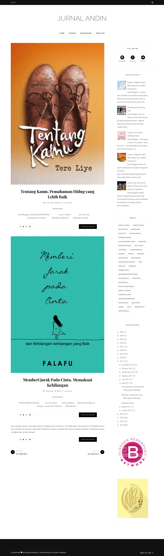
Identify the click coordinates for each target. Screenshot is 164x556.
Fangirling (142, 241)
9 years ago (49, 203)
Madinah (122, 253)
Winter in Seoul (124, 311)
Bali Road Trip (123, 229)
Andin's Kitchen (138, 225)
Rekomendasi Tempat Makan (128, 274)
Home (13, 2)
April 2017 (126, 383)
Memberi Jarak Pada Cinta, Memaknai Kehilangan (57, 382)
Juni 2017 (126, 379)
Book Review (85, 33)
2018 (122, 358)
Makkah (131, 253)
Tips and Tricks (123, 302)
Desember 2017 (128, 365)
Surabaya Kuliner (125, 294)
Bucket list (122, 233)
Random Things (124, 270)
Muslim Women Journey (127, 262)
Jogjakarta (122, 249)
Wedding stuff (140, 307)
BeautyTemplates (31, 552)
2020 (122, 350)
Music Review (135, 258)
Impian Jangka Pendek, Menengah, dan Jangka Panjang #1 (136, 158)
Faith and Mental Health (127, 241)
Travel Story (136, 302)
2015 (122, 418)
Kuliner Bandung (136, 249)
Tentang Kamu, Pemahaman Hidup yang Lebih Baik (58, 194)
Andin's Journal (124, 225)
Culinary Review (135, 233)
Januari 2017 (127, 410)
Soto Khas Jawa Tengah (126, 286)
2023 (122, 339)
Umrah (121, 307)
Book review (135, 229)
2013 (122, 425)
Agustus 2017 (127, 376)
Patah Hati (122, 266)
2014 (122, 421)
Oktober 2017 (127, 369)
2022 (122, 343)
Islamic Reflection (125, 245)
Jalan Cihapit (138, 245)
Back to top (146, 553)
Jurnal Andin (82, 18)
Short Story (136, 278)
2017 (122, 361)
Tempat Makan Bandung (127, 298)
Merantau (140, 253)
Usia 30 (129, 307)
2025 (122, 332)
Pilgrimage (132, 266)
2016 (122, 414)
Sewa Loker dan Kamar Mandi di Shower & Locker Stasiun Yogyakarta (137, 186)
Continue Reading (88, 226)
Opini (140, 262)
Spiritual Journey (125, 290)
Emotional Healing (125, 237)
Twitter (143, 58)
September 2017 (128, 372)
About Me (100, 33)
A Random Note (128, 403)
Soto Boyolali (123, 282)
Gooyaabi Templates (58, 552)
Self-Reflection (124, 278)
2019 (122, 354)
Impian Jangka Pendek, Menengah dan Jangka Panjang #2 (136, 85)
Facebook (132, 58)
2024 (122, 336)
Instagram (122, 58)
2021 (122, 347)
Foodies (72, 33)
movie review (123, 258)
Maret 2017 (126, 407)
